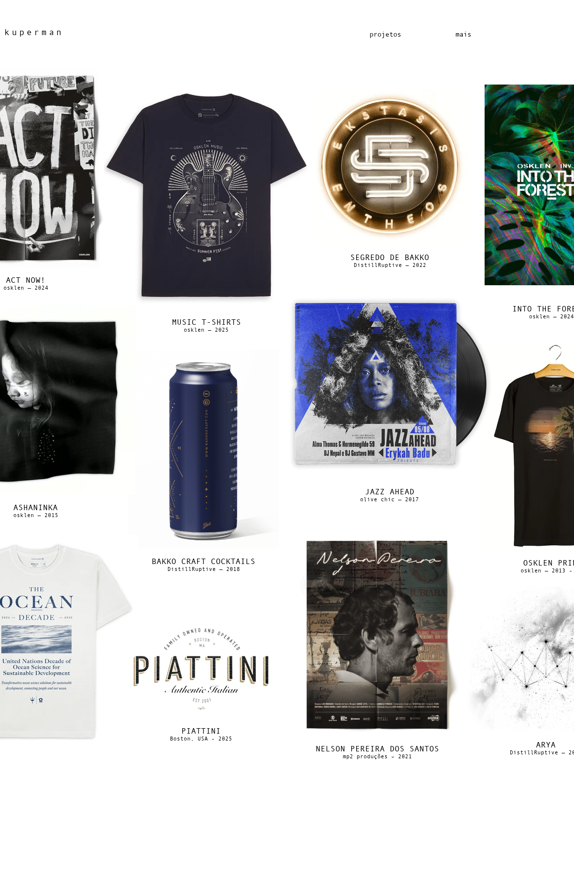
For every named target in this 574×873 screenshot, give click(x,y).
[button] (463, 34)
